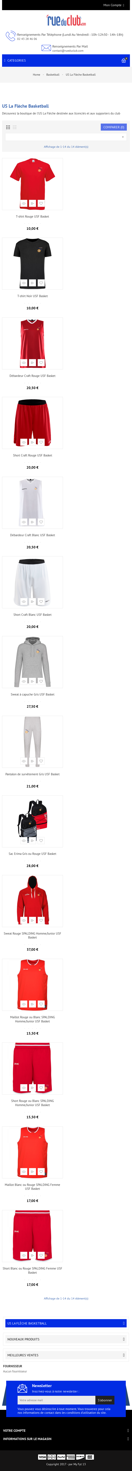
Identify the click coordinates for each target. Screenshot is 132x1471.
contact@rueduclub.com (67, 50)
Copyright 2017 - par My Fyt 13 (66, 1464)
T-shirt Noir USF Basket (32, 296)
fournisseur (12, 1366)
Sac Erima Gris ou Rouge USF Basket (32, 854)
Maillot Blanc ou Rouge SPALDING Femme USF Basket (32, 1187)
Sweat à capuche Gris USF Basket (32, 694)
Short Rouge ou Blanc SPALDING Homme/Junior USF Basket (32, 1103)
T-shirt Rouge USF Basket (32, 216)
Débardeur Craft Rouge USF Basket (32, 376)
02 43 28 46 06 (27, 39)
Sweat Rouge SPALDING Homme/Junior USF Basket (32, 935)
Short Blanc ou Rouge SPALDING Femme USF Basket (32, 1270)
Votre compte (14, 1430)
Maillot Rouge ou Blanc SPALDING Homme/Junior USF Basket (32, 1019)
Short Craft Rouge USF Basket (32, 455)
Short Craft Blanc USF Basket (32, 615)
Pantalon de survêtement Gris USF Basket (32, 774)
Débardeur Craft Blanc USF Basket (32, 535)
